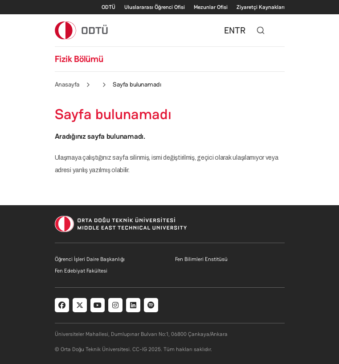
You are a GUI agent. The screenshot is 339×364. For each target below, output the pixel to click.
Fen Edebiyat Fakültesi (81, 270)
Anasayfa (67, 84)
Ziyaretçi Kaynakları (261, 7)
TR (240, 30)
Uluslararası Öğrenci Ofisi (154, 7)
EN (229, 30)
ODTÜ (108, 7)
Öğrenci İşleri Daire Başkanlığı (90, 259)
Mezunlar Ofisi (211, 7)
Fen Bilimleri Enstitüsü (201, 259)
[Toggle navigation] (280, 30)
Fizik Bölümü (79, 59)
